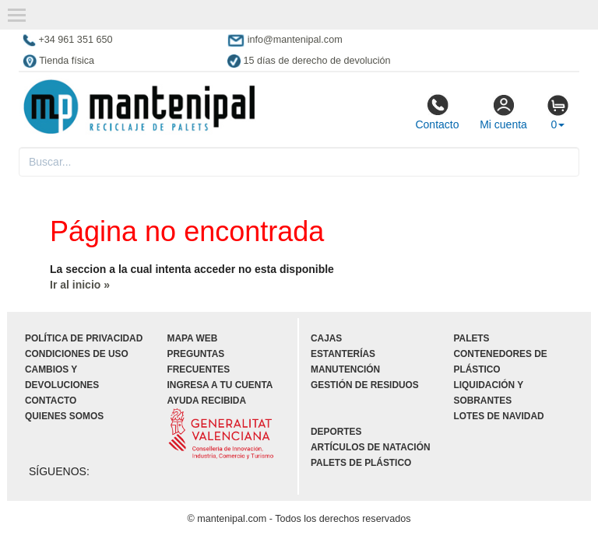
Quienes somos (64, 416)
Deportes (336, 431)
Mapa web (192, 338)
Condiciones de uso (76, 353)
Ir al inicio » (80, 284)
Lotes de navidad (499, 416)
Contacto (437, 112)
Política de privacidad (83, 338)
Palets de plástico (361, 462)
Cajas (326, 338)
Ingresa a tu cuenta (220, 385)
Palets (472, 338)
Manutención (345, 369)
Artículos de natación (370, 447)
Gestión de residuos (365, 385)
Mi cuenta (503, 112)
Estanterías (343, 353)
